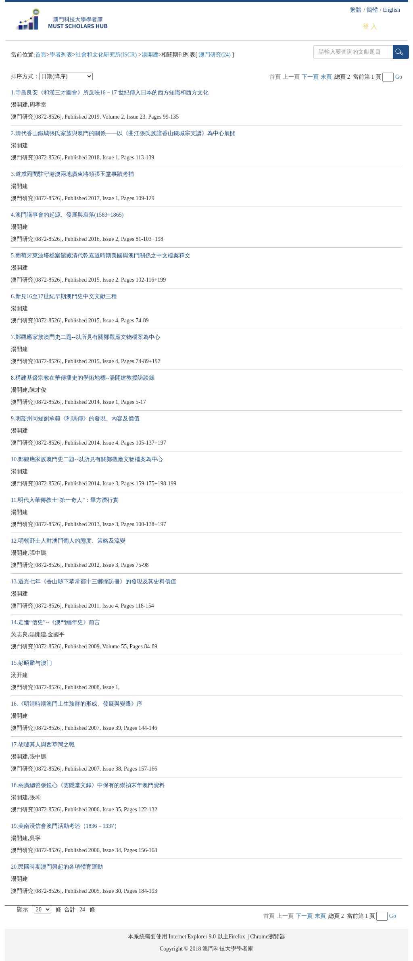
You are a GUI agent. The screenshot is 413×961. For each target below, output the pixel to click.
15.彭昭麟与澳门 (31, 663)
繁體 (355, 10)
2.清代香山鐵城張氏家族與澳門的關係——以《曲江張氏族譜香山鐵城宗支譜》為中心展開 (123, 133)
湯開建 (150, 55)
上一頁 (291, 77)
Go (398, 77)
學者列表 (61, 55)
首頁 (40, 55)
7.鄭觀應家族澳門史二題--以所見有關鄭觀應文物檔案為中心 (85, 337)
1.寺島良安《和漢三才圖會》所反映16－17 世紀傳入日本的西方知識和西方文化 (110, 93)
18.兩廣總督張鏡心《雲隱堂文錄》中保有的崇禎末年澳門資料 (88, 785)
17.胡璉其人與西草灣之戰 (43, 745)
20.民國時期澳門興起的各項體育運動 (57, 867)
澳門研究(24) (214, 55)
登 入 (370, 26)
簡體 (372, 10)
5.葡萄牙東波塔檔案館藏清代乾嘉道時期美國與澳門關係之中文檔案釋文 (100, 256)
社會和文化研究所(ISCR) (106, 55)
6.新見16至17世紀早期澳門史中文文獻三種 (64, 296)
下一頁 (310, 77)
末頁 (326, 77)
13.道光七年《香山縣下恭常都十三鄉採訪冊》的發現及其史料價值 (93, 582)
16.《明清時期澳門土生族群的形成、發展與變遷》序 (76, 704)
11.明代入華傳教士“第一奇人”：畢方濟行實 (65, 500)
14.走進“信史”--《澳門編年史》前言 (55, 622)
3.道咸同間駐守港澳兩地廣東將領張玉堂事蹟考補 (72, 174)
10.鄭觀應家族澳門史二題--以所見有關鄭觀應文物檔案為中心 (87, 459)
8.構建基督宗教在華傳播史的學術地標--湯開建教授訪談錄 (82, 378)
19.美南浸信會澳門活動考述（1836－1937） (65, 826)
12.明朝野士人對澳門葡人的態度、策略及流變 (68, 541)
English (391, 10)
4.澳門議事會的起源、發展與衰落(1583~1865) (67, 215)
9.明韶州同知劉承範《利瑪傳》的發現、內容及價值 (75, 419)
